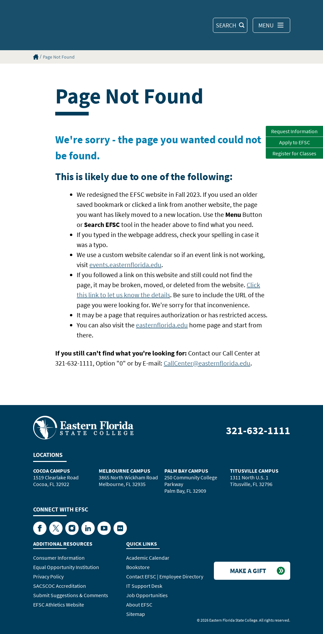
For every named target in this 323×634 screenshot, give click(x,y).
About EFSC (139, 604)
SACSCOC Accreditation (59, 585)
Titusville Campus (254, 470)
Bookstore (138, 567)
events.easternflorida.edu (125, 264)
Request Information (294, 131)
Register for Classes (294, 153)
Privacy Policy (48, 576)
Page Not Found (59, 57)
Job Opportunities (147, 595)
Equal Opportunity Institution (66, 567)
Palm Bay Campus (186, 470)
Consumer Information (59, 557)
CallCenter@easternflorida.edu (207, 363)
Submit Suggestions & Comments (70, 595)
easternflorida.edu (162, 325)
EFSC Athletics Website (58, 604)
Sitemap (135, 614)
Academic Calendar (147, 557)
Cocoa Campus (51, 470)
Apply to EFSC (294, 142)
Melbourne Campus (124, 470)
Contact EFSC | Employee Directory (164, 576)
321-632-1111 (258, 430)
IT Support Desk (144, 585)
